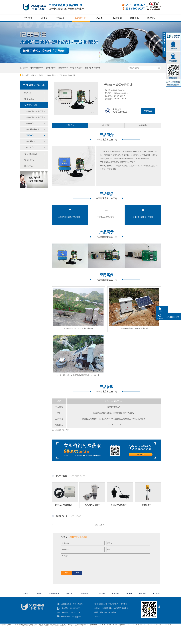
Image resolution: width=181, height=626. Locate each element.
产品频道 (40, 75)
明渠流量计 (61, 18)
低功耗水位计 (32, 141)
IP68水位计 (31, 147)
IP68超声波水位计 (118, 505)
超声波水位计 (50, 68)
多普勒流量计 (30, 154)
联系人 (109, 543)
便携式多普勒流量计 (92, 68)
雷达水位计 (146, 505)
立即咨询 (140, 454)
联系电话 (65, 549)
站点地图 (156, 593)
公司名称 (65, 543)
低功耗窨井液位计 (33, 129)
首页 (32, 75)
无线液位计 (31, 135)
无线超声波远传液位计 (67, 75)
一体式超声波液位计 (91, 505)
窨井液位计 (31, 123)
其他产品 (28, 166)
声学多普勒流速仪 (76, 68)
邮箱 (108, 549)
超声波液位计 (81, 18)
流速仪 (44, 18)
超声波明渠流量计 (36, 68)
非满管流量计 (63, 68)
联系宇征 (151, 18)
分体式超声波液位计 (63, 505)
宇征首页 (28, 18)
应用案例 (117, 18)
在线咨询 (148, 111)
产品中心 (100, 18)
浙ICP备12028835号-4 (108, 612)
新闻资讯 (134, 18)
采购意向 (65, 556)
